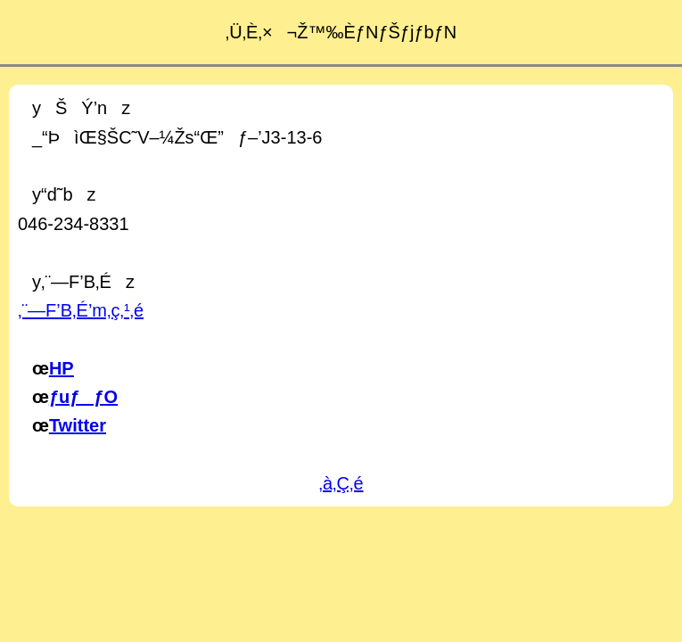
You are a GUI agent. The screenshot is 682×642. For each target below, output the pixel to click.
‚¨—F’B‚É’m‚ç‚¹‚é (81, 310)
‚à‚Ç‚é (340, 483)
